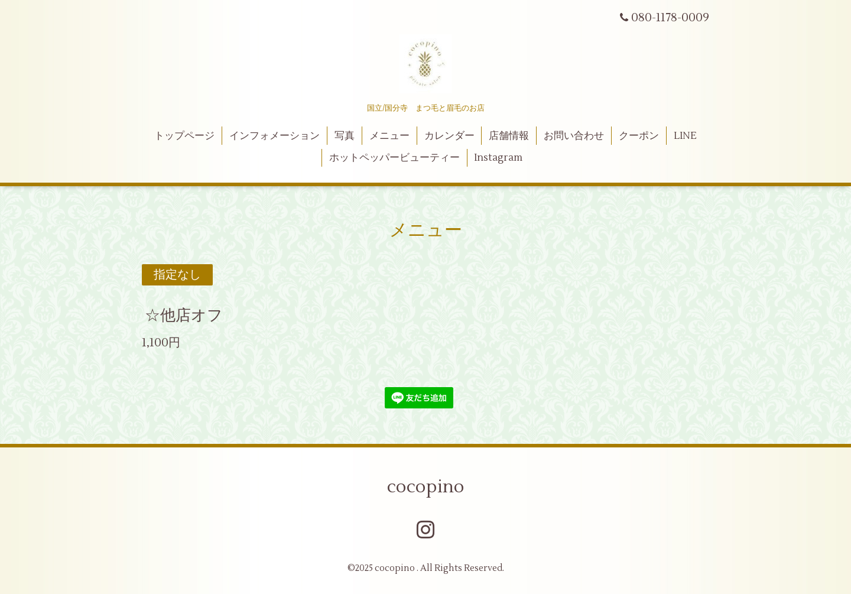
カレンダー (449, 135)
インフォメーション (274, 135)
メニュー (389, 135)
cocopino (426, 486)
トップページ (184, 135)
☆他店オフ (184, 316)
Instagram (498, 157)
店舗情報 (509, 135)
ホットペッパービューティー (394, 157)
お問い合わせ (574, 135)
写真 (344, 135)
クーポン (639, 135)
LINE (685, 135)
